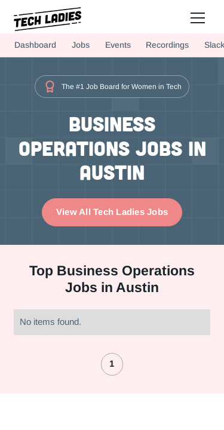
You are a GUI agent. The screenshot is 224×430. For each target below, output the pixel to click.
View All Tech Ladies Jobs (112, 212)
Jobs (81, 45)
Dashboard (35, 45)
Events (118, 45)
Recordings (167, 45)
